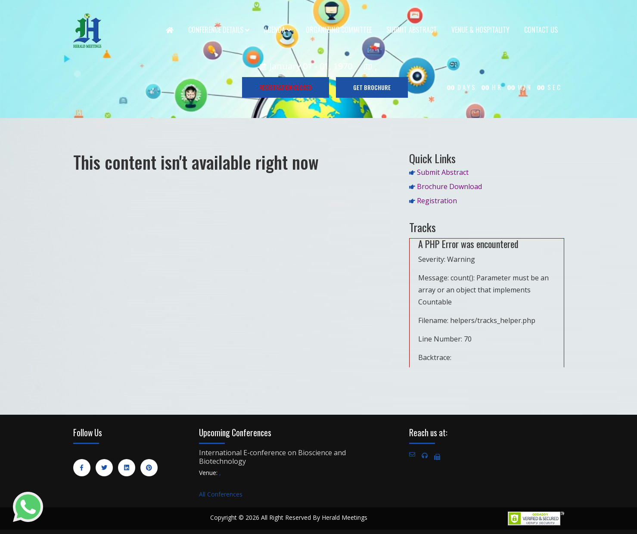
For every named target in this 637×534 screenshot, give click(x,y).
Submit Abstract (411, 30)
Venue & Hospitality (480, 30)
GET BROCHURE (372, 87)
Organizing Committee (339, 30)
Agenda (277, 30)
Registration (437, 200)
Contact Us (541, 30)
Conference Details (218, 30)
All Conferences (220, 494)
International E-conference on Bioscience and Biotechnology (272, 457)
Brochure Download (449, 186)
